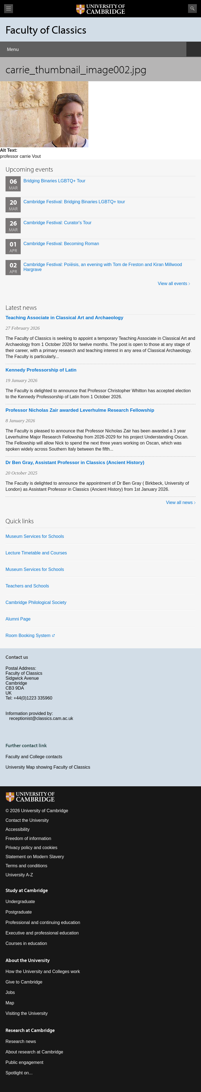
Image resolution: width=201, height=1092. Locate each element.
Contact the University (27, 820)
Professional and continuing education (43, 922)
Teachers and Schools (27, 586)
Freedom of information (28, 838)
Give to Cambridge (24, 982)
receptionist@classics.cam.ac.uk (41, 718)
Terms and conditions (26, 865)
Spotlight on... (19, 1073)
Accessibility (18, 829)
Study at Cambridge (27, 890)
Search (192, 8)
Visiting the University (27, 1013)
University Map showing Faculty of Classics (48, 767)
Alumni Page (18, 619)
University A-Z (19, 874)
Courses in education (26, 943)
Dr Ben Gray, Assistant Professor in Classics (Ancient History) (75, 462)
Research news (21, 1041)
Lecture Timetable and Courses (36, 553)
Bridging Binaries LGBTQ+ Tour (54, 180)
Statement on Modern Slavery (35, 856)
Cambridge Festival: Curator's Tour (57, 222)
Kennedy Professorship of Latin (41, 370)
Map (10, 1003)
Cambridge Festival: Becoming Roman (61, 243)
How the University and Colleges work (43, 971)
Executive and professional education (42, 933)
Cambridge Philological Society (36, 602)
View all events (172, 283)
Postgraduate (19, 912)
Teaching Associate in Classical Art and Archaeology (64, 317)
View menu (8, 8)
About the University (28, 960)
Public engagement (24, 1062)
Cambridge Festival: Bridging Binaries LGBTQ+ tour (74, 201)
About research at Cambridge (34, 1052)
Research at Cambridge (30, 1030)
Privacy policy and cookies (31, 847)
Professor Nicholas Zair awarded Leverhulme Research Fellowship (80, 410)
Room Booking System (28, 635)
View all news (179, 502)
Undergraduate (20, 901)
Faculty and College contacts (34, 756)
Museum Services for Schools (35, 536)
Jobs (10, 992)
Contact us (17, 657)
